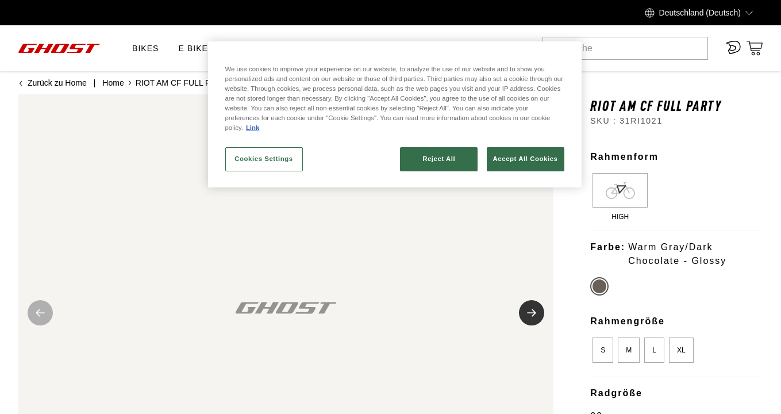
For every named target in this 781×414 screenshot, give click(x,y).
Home (113, 82)
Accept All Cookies (525, 158)
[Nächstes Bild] (531, 312)
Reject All (438, 158)
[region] (395, 114)
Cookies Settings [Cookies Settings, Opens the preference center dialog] (263, 158)
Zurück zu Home (52, 82)
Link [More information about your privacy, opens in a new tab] (252, 127)
